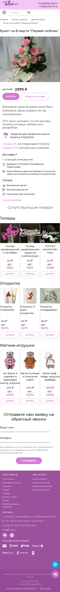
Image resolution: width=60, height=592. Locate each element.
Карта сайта (45, 588)
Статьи (5, 500)
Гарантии (7, 486)
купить (10, 274)
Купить (11, 96)
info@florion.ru (9, 530)
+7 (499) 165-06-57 (48, 3)
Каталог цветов (19, 19)
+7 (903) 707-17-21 (48, 6)
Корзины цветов (40, 482)
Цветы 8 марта (38, 19)
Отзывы (6, 493)
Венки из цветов (40, 489)
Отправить (28, 460)
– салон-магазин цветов (32, 574)
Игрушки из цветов (42, 486)
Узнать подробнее (11, 200)
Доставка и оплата (11, 482)
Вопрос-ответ (9, 497)
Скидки (6, 489)
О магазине (8, 479)
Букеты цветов (39, 479)
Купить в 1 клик (35, 96)
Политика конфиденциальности (21, 588)
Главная (4, 19)
